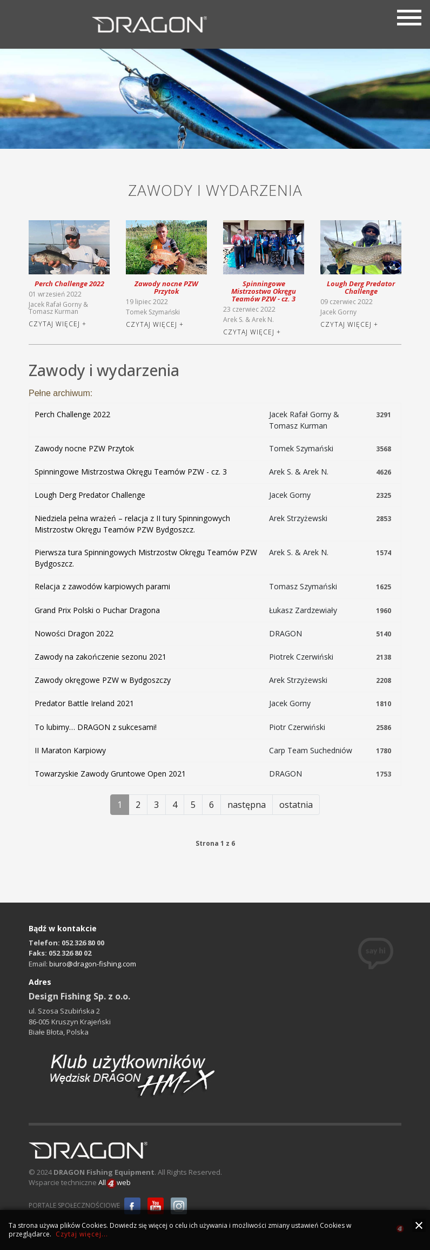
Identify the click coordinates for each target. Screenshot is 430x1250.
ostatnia (296, 805)
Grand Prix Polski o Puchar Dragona (97, 610)
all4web (400, 1230)
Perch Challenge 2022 (69, 283)
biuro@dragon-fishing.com (92, 964)
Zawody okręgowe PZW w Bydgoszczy (103, 680)
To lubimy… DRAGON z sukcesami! (96, 727)
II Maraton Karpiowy (70, 750)
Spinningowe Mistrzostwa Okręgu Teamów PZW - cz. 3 (263, 291)
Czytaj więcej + (57, 323)
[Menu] (409, 16)
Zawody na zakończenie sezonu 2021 (100, 657)
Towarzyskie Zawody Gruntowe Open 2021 (110, 773)
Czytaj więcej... (82, 1234)
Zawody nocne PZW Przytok (166, 287)
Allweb (114, 1183)
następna (246, 805)
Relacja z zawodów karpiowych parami (102, 586)
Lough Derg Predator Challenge (361, 287)
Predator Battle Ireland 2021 (84, 703)
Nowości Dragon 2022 (74, 633)
